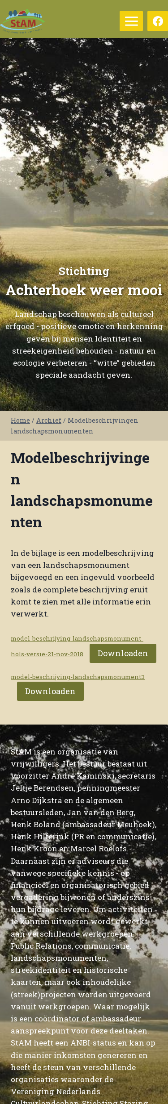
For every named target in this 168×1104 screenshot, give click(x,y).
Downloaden (123, 653)
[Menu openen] (131, 21)
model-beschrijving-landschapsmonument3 (78, 677)
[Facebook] (157, 21)
